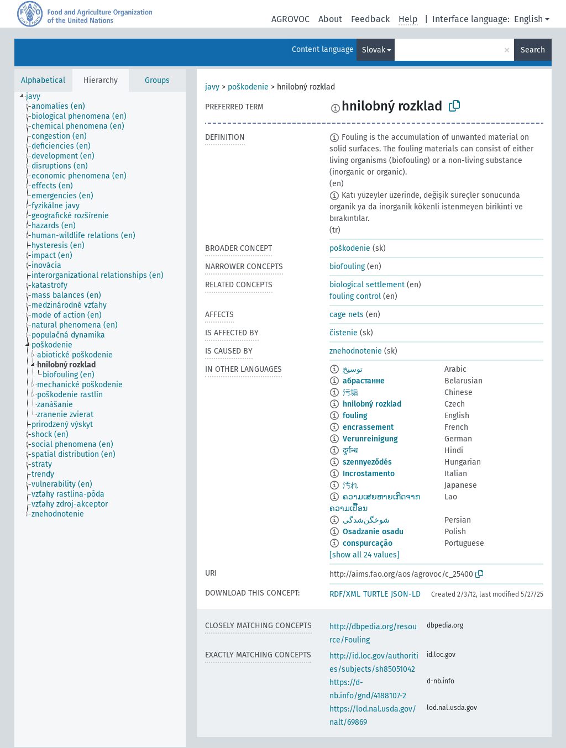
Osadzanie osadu (373, 531)
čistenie (343, 333)
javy (212, 87)
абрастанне (364, 381)
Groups (157, 80)
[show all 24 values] (364, 555)
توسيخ (353, 369)
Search (533, 50)
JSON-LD (406, 594)
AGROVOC (290, 19)
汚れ (350, 485)
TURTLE (375, 594)
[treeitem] (37, 97)
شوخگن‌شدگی (366, 520)
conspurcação (367, 543)
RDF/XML (344, 594)
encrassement (368, 427)
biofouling (347, 266)
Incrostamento (369, 473)
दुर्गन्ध (350, 450)
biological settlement (367, 284)
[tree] (100, 419)
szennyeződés (367, 462)
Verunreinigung (370, 439)
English (528, 19)
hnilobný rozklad (372, 404)
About (330, 19)
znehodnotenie (355, 351)
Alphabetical (43, 80)
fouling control (355, 296)
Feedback (370, 19)
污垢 (350, 392)
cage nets (346, 314)
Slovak (373, 50)
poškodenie (248, 87)
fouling (355, 415)
